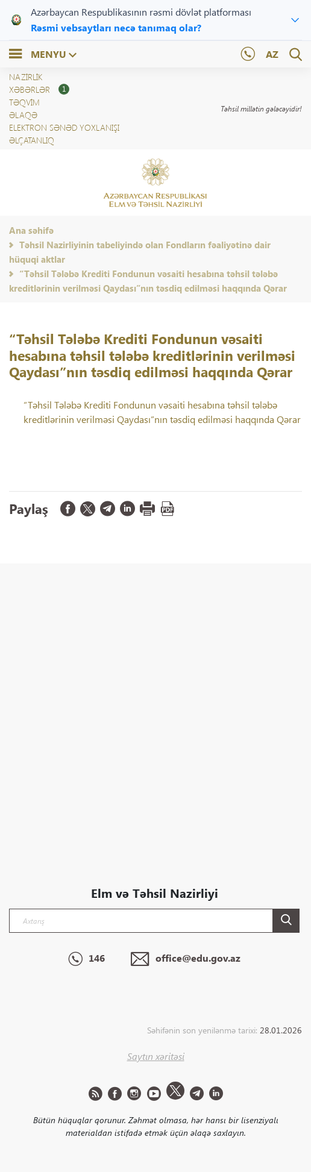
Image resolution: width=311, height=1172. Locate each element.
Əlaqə (23, 115)
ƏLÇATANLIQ (31, 140)
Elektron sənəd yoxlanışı (64, 127)
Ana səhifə (31, 230)
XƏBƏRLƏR (39, 89)
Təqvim (24, 102)
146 (86, 959)
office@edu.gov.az (185, 959)
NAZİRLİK (25, 77)
